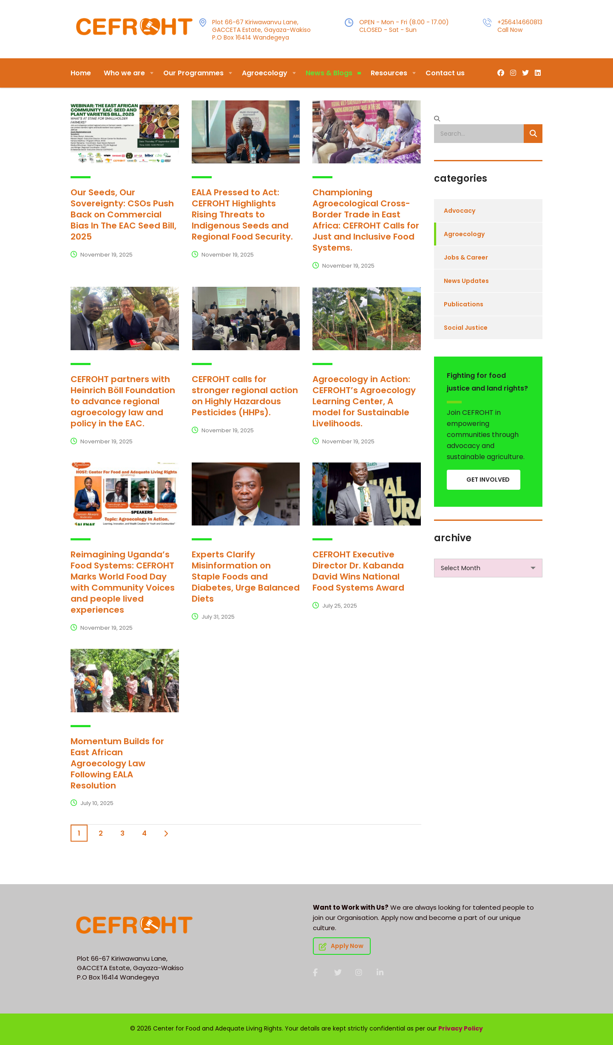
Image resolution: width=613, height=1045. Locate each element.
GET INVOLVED (488, 479)
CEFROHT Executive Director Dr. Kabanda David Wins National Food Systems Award (358, 571)
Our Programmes (193, 73)
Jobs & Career (466, 257)
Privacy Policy (460, 1028)
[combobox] (488, 568)
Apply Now (341, 946)
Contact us (445, 73)
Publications (463, 304)
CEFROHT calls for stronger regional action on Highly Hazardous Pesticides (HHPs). (245, 395)
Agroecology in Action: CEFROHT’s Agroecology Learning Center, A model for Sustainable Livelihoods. (364, 401)
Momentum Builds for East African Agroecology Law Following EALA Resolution (117, 763)
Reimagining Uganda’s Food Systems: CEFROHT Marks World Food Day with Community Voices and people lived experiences (123, 582)
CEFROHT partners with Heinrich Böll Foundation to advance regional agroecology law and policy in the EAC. (123, 401)
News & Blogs (329, 73)
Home (81, 73)
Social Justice (466, 327)
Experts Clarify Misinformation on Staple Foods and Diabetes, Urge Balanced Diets (246, 576)
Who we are (124, 73)
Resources (389, 73)
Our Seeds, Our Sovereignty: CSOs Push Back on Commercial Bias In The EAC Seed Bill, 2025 (123, 214)
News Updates (466, 281)
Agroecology (264, 73)
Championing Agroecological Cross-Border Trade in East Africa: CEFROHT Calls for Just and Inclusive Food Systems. (365, 220)
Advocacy (459, 210)
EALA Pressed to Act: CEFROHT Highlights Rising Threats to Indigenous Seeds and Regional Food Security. (242, 214)
